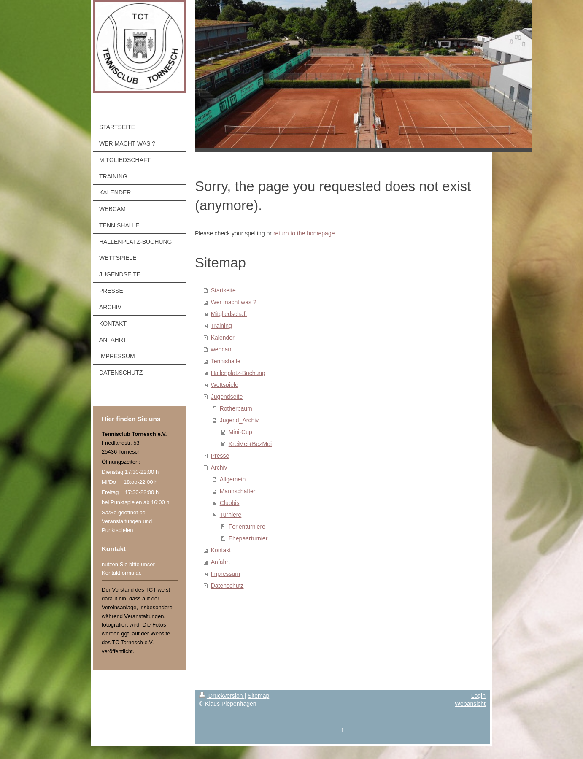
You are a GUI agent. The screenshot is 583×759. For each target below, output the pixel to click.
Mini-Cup (240, 432)
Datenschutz (227, 585)
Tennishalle (225, 361)
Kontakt (221, 550)
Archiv (219, 467)
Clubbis (230, 503)
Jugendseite (227, 396)
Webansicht (470, 703)
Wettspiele (224, 384)
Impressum (225, 573)
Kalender (223, 337)
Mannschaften (238, 491)
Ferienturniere (247, 526)
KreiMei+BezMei (250, 443)
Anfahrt (220, 562)
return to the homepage (304, 233)
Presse (220, 455)
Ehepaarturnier (248, 538)
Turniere (231, 514)
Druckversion (221, 695)
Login (478, 695)
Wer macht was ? (233, 302)
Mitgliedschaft (229, 314)
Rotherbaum (236, 408)
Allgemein (233, 479)
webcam (222, 349)
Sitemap (258, 695)
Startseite (223, 290)
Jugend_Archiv (239, 420)
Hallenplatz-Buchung (238, 373)
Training (221, 325)
